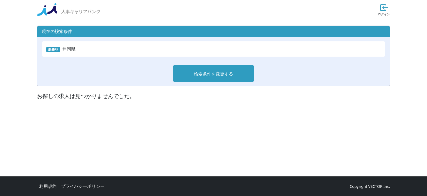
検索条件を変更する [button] (213, 74)
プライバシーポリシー (83, 186)
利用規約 (48, 186)
